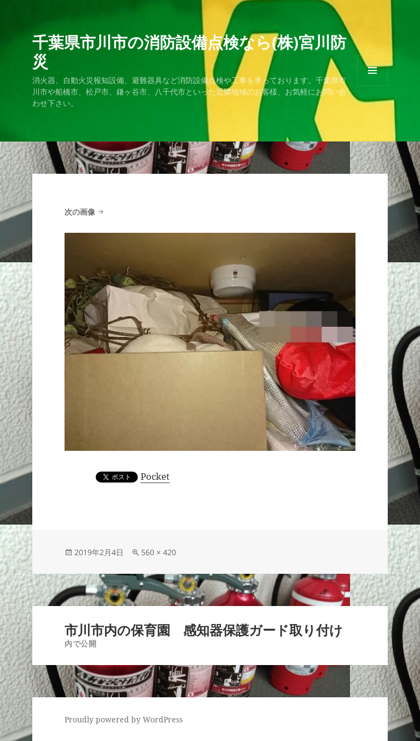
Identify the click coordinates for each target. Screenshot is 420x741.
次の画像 (80, 212)
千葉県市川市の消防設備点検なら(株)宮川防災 (189, 51)
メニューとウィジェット (372, 85)
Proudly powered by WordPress (124, 719)
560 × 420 (158, 552)
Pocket (155, 476)
